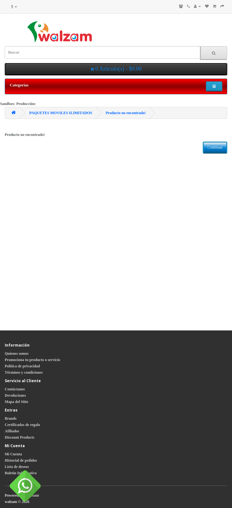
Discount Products (19, 437)
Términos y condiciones (24, 372)
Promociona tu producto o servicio (32, 360)
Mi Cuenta (13, 454)
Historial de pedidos (21, 460)
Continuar (215, 147)
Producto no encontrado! (126, 113)
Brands (10, 418)
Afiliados (12, 431)
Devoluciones (15, 395)
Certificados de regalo (22, 425)
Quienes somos (17, 353)
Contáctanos (15, 389)
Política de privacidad (22, 366)
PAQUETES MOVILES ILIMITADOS (60, 113)
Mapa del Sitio (16, 402)
